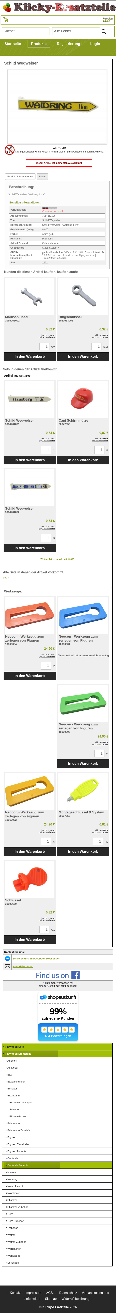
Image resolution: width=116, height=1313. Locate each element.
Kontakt (15, 1292)
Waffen (11, 1234)
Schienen (14, 1109)
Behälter (12, 1088)
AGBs (50, 1292)
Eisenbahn (13, 1095)
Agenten (12, 1060)
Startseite (13, 44)
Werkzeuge (14, 1255)
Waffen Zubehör (16, 1241)
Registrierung (68, 44)
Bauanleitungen (16, 1081)
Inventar (12, 1172)
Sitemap (51, 1298)
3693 (45, 262)
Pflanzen (12, 1200)
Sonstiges (13, 1262)
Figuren (11, 1137)
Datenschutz (68, 1292)
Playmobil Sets (14, 1046)
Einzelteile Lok (17, 1116)
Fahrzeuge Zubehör (18, 1130)
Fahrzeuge (13, 1123)
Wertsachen (14, 1248)
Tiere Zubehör (15, 1220)
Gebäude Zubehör (18, 1165)
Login (95, 44)
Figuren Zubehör (17, 1151)
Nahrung (12, 1179)
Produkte (39, 44)
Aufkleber (12, 1067)
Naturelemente (15, 1186)
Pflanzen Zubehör (17, 1207)
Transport (12, 1227)
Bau (9, 1074)
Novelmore (13, 1193)
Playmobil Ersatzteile (18, 1053)
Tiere (10, 1213)
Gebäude (12, 1158)
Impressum (33, 1292)
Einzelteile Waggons (21, 1102)
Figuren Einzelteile (18, 1144)
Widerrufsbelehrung (75, 1298)
